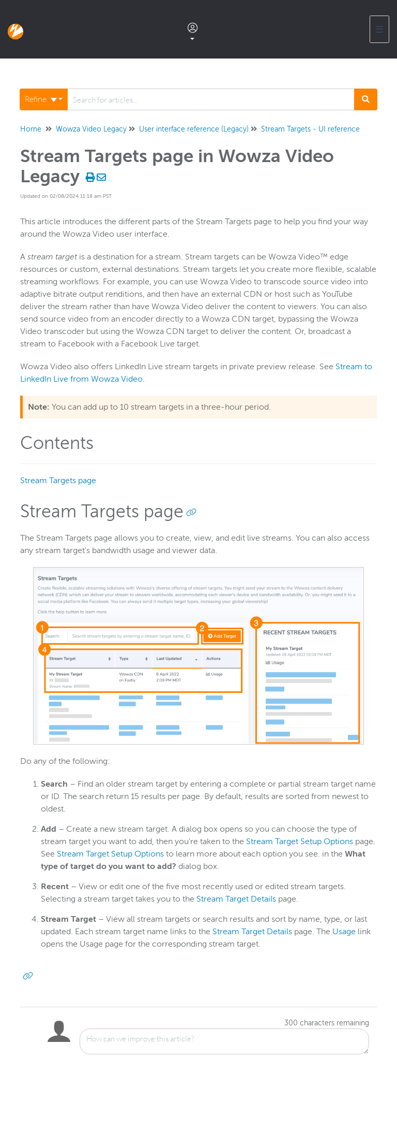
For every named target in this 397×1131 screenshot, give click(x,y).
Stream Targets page (58, 480)
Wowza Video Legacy (91, 129)
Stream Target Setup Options (299, 841)
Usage (344, 931)
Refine (41, 99)
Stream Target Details (236, 899)
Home (30, 129)
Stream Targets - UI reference (310, 129)
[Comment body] (224, 1041)
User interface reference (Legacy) (194, 129)
